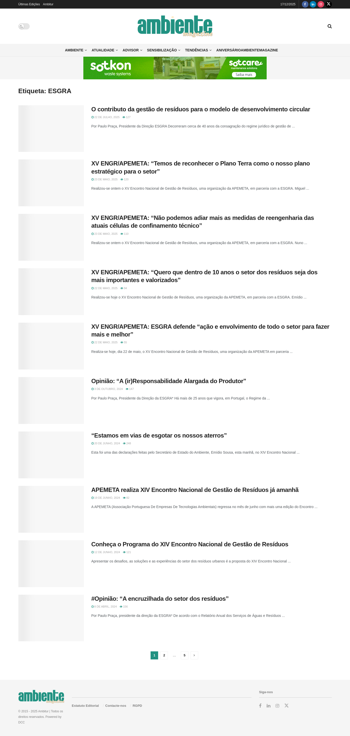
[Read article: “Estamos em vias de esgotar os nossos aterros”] (51, 454)
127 (126, 117)
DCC (21, 722)
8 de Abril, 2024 (104, 606)
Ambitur (48, 4)
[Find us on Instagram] (321, 4)
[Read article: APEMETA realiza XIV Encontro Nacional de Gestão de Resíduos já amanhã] (51, 509)
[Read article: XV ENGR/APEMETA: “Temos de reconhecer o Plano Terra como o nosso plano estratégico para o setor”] (51, 182)
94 (123, 288)
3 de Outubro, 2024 (107, 388)
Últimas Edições (29, 4)
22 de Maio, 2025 (104, 288)
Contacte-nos (115, 706)
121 (127, 552)
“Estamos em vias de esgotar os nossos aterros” (159, 435)
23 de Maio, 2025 (104, 179)
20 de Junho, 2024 (105, 443)
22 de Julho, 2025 (105, 117)
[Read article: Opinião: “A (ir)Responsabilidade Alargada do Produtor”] (51, 400)
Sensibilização (162, 50)
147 (130, 388)
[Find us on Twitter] (328, 4)
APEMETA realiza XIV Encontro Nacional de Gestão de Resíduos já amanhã (195, 489)
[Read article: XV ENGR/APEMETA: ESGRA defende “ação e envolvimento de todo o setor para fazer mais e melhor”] (51, 346)
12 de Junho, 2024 (105, 552)
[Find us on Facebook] (305, 4)
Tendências (196, 50)
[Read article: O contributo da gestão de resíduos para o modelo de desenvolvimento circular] (51, 128)
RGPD (137, 706)
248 (127, 443)
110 (124, 233)
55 (123, 342)
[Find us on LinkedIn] (313, 4)
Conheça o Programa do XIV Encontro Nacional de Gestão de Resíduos (189, 544)
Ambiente (74, 50)
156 (124, 606)
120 (124, 179)
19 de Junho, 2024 (105, 497)
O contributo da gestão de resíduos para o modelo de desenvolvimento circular (200, 109)
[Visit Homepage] (175, 26)
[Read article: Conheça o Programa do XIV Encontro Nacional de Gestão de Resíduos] (51, 563)
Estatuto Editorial (85, 706)
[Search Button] (330, 26)
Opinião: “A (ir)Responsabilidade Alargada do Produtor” (168, 381)
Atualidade (103, 50)
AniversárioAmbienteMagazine (247, 50)
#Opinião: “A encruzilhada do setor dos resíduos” (160, 598)
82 (126, 497)
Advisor (131, 50)
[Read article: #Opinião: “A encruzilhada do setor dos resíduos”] (51, 618)
